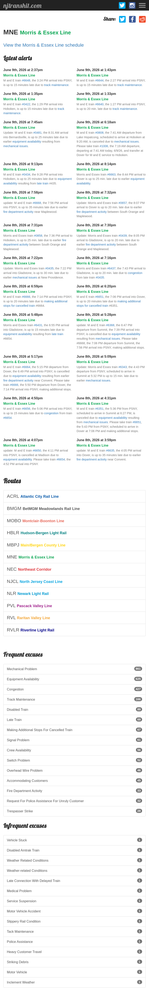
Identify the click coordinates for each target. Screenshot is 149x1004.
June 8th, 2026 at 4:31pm (96, 398)
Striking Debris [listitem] (74, 962)
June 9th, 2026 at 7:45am (23, 122)
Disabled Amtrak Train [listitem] (74, 850)
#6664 (26, 367)
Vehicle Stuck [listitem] (74, 840)
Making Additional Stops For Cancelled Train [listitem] (74, 730)
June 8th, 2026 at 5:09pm (96, 356)
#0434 (26, 174)
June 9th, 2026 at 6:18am (96, 122)
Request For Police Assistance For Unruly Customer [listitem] (74, 801)
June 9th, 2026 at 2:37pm (23, 70)
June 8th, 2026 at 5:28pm (96, 314)
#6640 (99, 104)
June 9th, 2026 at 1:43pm (96, 70)
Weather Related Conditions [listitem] (74, 860)
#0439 (123, 235)
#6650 (37, 450)
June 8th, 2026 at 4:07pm (23, 440)
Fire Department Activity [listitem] (74, 790)
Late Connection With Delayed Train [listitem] (74, 880)
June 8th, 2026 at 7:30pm (96, 225)
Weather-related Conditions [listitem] (74, 870)
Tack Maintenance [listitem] (74, 931)
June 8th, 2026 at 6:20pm (96, 286)
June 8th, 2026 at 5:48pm (23, 314)
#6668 (37, 203)
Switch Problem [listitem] (74, 760)
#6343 (123, 367)
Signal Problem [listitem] (74, 740)
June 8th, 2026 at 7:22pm (23, 258)
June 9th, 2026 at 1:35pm (23, 94)
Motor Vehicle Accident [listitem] (74, 911)
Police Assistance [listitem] (74, 941)
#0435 (49, 268)
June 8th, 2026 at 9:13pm (23, 164)
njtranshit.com (22, 5)
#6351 (99, 408)
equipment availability (26, 141)
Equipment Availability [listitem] (74, 679)
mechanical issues (15, 146)
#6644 (99, 80)
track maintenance (56, 85)
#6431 (38, 325)
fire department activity (18, 211)
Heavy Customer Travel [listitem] (74, 952)
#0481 (37, 132)
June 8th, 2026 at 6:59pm (23, 286)
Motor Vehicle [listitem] (74, 972)
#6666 (26, 296)
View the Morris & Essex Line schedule (43, 45)
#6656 (26, 408)
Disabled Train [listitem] (74, 709)
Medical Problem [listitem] (74, 891)
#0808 (99, 132)
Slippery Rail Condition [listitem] (74, 921)
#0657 (123, 203)
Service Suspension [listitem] (74, 901)
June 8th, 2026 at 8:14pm (96, 164)
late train (42, 183)
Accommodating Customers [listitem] (74, 780)
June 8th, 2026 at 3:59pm (96, 440)
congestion (135, 273)
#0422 (26, 104)
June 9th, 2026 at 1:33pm (96, 94)
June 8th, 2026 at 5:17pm (23, 356)
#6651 (99, 296)
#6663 (111, 174)
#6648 (26, 80)
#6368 (110, 325)
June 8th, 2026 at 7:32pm (96, 192)
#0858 (38, 235)
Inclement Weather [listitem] (74, 982)
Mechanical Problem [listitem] (74, 669)
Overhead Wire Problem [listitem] (74, 770)
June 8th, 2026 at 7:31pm (23, 225)
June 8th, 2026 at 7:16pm (96, 258)
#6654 (7, 417)
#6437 (111, 268)
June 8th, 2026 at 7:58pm (23, 192)
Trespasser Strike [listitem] (74, 811)
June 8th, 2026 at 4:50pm (23, 398)
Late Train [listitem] (74, 719)
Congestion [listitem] (74, 689)
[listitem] (74, 496)
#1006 (104, 146)
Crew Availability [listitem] (74, 750)
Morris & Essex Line (45, 32)
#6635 (110, 450)
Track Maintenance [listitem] (74, 699)
